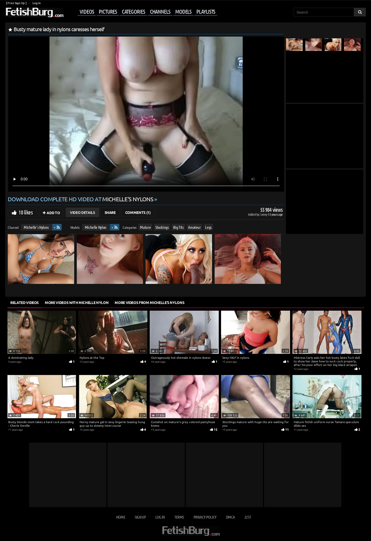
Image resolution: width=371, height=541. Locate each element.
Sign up (140, 516)
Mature (145, 227)
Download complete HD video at (81, 199)
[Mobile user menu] (141, 12)
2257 (247, 516)
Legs (208, 227)
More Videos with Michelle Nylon (76, 302)
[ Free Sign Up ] (16, 3)
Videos (87, 11)
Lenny (264, 214)
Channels (160, 11)
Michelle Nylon (95, 227)
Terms (179, 516)
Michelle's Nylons (36, 227)
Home (120, 516)
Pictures (108, 11)
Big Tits (178, 227)
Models (183, 11)
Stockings (162, 227)
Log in (36, 3)
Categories (133, 11)
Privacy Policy (204, 516)
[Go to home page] (34, 12)
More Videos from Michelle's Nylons (149, 302)
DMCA (230, 516)
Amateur (194, 227)
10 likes (26, 212)
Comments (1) (138, 212)
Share (110, 212)
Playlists (205, 11)
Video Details (82, 212)
